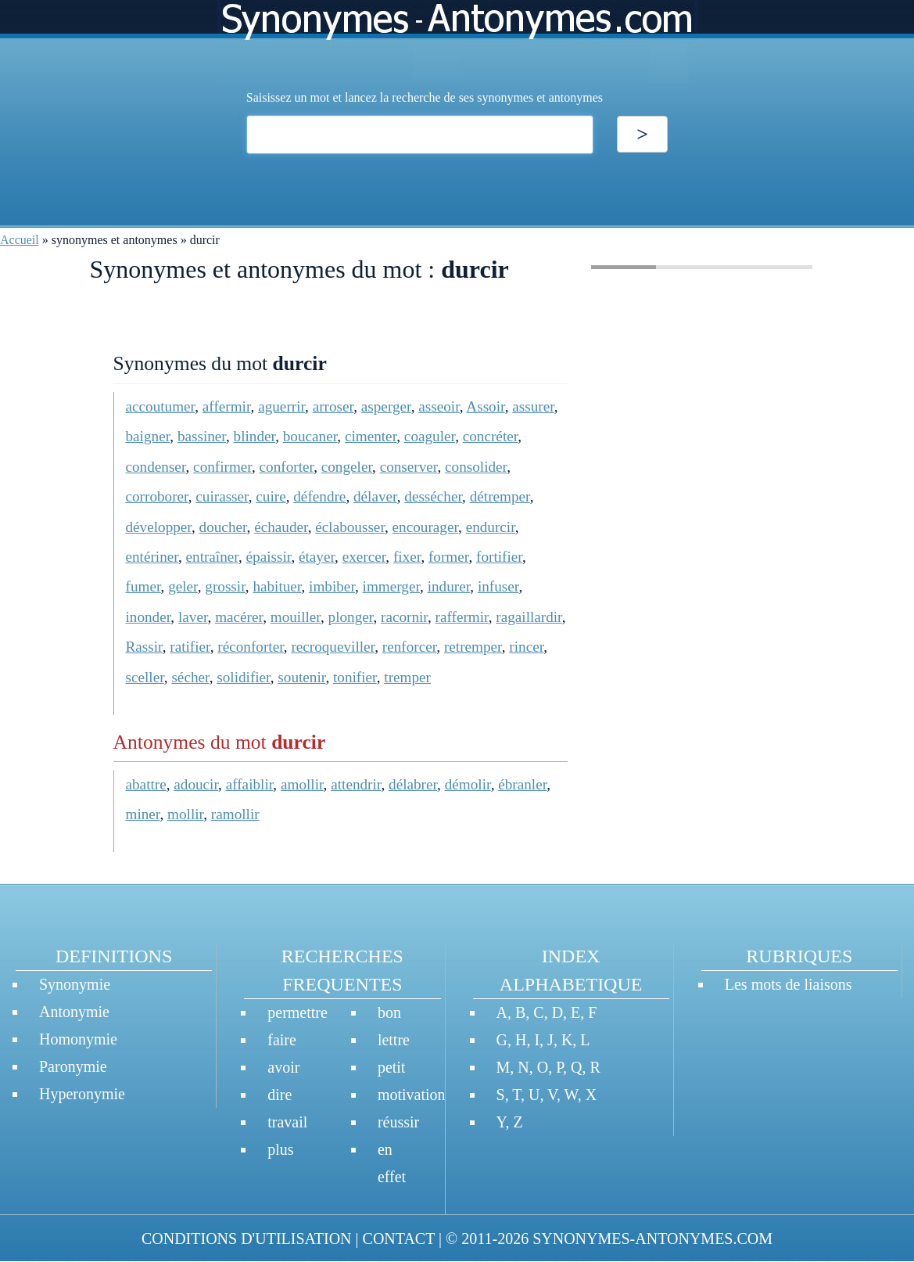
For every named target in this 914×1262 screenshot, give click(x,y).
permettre (297, 1012)
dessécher (433, 496)
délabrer (413, 784)
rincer (526, 646)
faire (281, 1039)
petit (392, 1067)
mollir (185, 814)
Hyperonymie (82, 1093)
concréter (490, 436)
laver (193, 617)
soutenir (301, 677)
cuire (270, 496)
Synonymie (74, 984)
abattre (146, 784)
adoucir (196, 784)
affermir (227, 406)
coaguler (429, 436)
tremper (407, 677)
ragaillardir (528, 617)
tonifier (355, 677)
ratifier (190, 646)
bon (389, 1012)
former (448, 556)
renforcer (409, 646)
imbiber (332, 586)
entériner (152, 556)
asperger (386, 406)
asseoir (439, 406)
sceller (145, 677)
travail (287, 1122)
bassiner (201, 436)
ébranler (522, 784)
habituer (277, 586)
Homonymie (78, 1039)
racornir (404, 617)
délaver (375, 496)
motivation (412, 1094)
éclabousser (350, 527)
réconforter (250, 646)
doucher (223, 527)
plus (280, 1149)
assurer (533, 406)
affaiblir (250, 784)
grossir (225, 586)
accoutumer (160, 406)
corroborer (157, 496)
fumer (143, 586)
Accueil (19, 239)
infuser (498, 586)
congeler (346, 466)
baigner (148, 436)
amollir (302, 784)
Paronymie (73, 1066)
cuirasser (221, 496)
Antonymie (74, 1011)
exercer (364, 556)
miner (143, 814)
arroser (333, 406)
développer (159, 527)
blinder (255, 436)
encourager (425, 527)
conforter (287, 466)
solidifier (244, 677)
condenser (156, 466)
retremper (473, 646)
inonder (148, 617)
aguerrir (281, 406)
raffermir (462, 617)
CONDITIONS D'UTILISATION (247, 1238)
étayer (317, 556)
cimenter (370, 436)
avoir (283, 1067)
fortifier (499, 556)
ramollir (235, 814)
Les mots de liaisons (788, 984)
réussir (398, 1122)
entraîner (212, 556)
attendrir (356, 784)
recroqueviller (333, 646)
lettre (394, 1039)
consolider (476, 466)
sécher (190, 677)
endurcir (490, 527)
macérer (239, 617)
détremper (500, 496)
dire (279, 1094)
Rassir (144, 646)
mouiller (296, 617)
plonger (351, 617)
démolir (468, 784)
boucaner (310, 436)
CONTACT (399, 1238)
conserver (409, 466)
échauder (280, 527)
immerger (391, 586)
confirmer (222, 466)
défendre (319, 496)
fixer (407, 556)
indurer (449, 586)
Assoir (485, 406)
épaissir (269, 556)
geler (183, 586)
